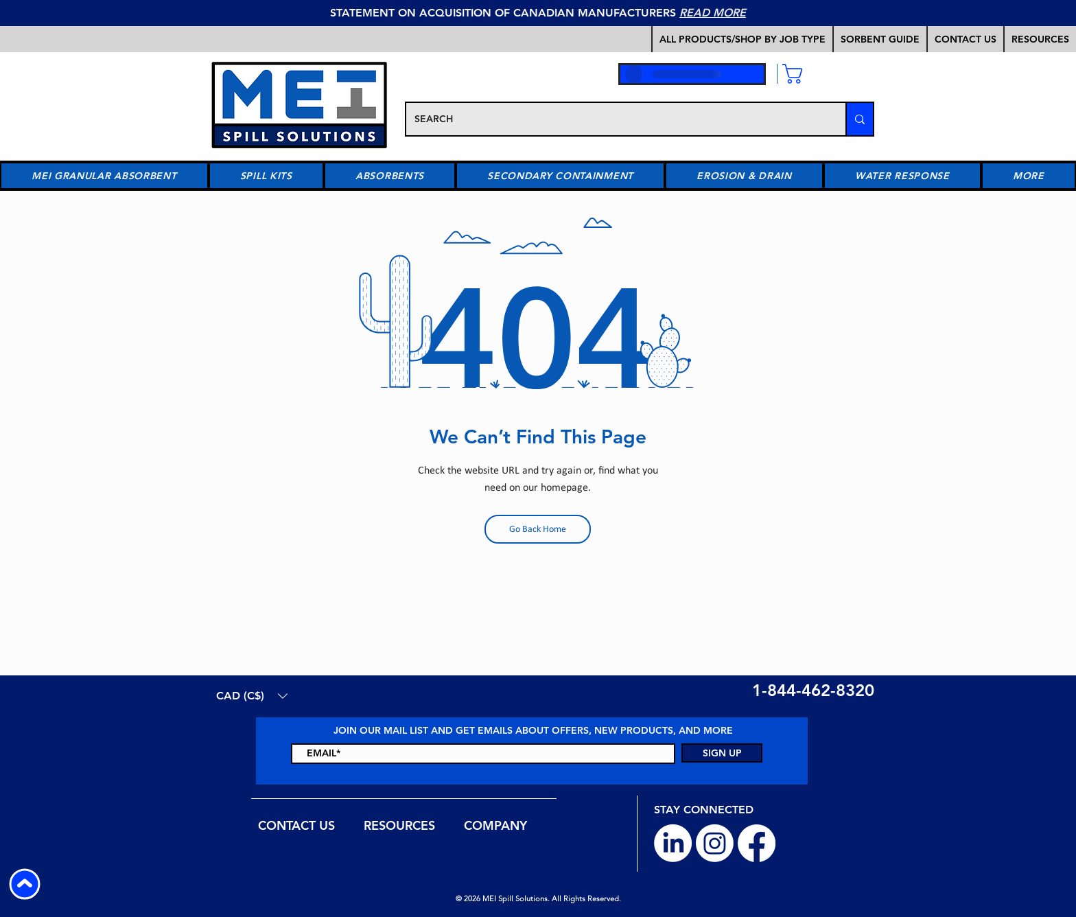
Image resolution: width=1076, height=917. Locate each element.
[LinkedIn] (673, 843)
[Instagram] (715, 843)
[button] (879, 39)
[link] (824, 74)
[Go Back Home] (537, 529)
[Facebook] (756, 843)
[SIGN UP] (721, 753)
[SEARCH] (615, 119)
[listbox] (251, 695)
